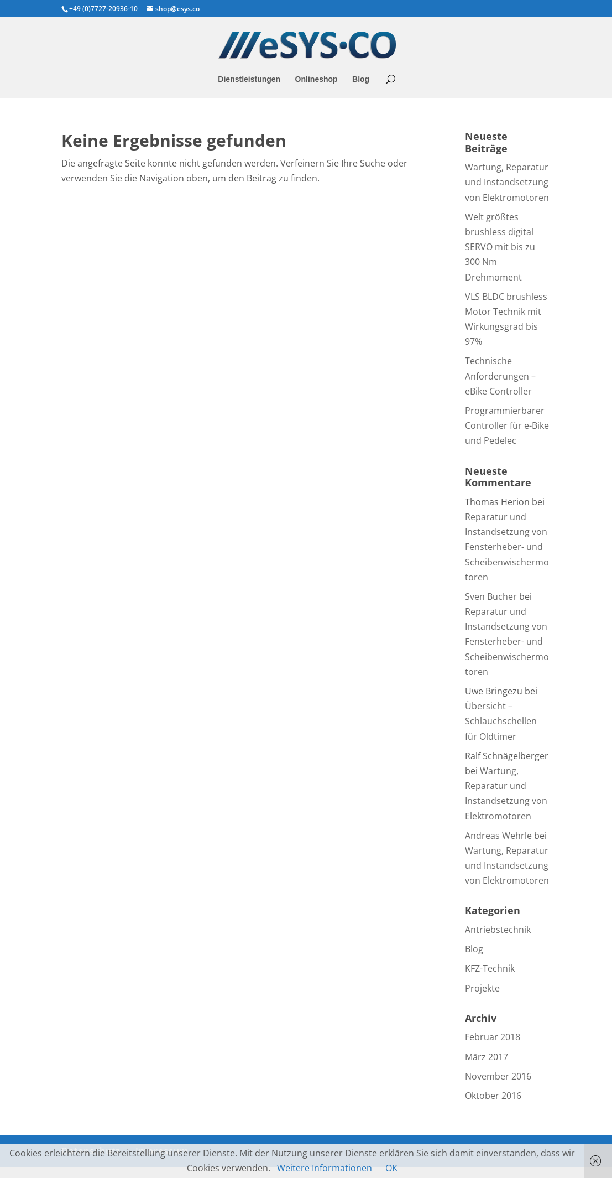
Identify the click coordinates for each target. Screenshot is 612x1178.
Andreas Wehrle (498, 835)
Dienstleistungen (249, 79)
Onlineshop (316, 79)
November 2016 (498, 1076)
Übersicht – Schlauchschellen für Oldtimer (501, 721)
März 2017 (486, 1057)
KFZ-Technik (490, 968)
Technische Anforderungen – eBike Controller (500, 376)
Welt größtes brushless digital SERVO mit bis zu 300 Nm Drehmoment (500, 247)
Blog (360, 79)
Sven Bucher (491, 596)
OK (391, 1168)
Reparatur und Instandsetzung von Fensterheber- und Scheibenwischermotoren (507, 547)
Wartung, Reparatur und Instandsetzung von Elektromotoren (507, 182)
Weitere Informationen (324, 1168)
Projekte (482, 988)
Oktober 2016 (493, 1095)
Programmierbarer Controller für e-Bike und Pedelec (507, 425)
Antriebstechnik (498, 929)
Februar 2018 (492, 1037)
